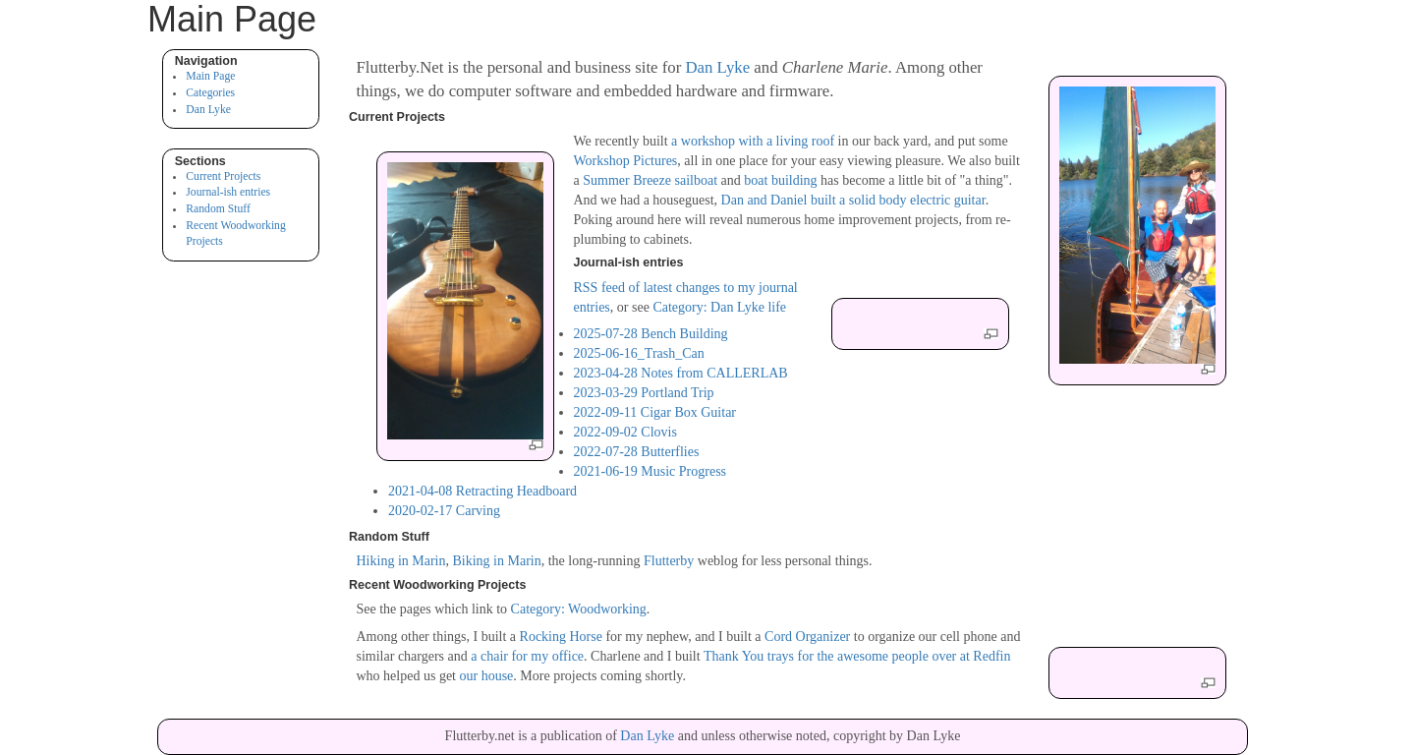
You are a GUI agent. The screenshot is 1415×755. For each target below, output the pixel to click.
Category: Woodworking (579, 609)
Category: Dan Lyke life (719, 307)
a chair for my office (527, 656)
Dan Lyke (208, 109)
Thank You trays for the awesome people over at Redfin (857, 656)
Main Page (210, 76)
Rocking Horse (561, 636)
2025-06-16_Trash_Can (639, 353)
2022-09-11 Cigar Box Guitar (655, 412)
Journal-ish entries (228, 192)
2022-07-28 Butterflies (637, 451)
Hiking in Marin (401, 560)
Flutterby (669, 560)
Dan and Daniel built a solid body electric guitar (853, 200)
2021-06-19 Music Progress (650, 471)
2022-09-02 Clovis (625, 432)
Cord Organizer (807, 636)
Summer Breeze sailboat (650, 180)
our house (486, 675)
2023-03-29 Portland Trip (644, 392)
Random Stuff (218, 209)
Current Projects (223, 176)
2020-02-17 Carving (444, 510)
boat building (780, 180)
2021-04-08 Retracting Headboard (482, 491)
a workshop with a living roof (752, 141)
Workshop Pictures (626, 160)
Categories (210, 93)
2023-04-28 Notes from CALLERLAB (681, 373)
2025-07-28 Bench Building (651, 333)
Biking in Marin (497, 560)
